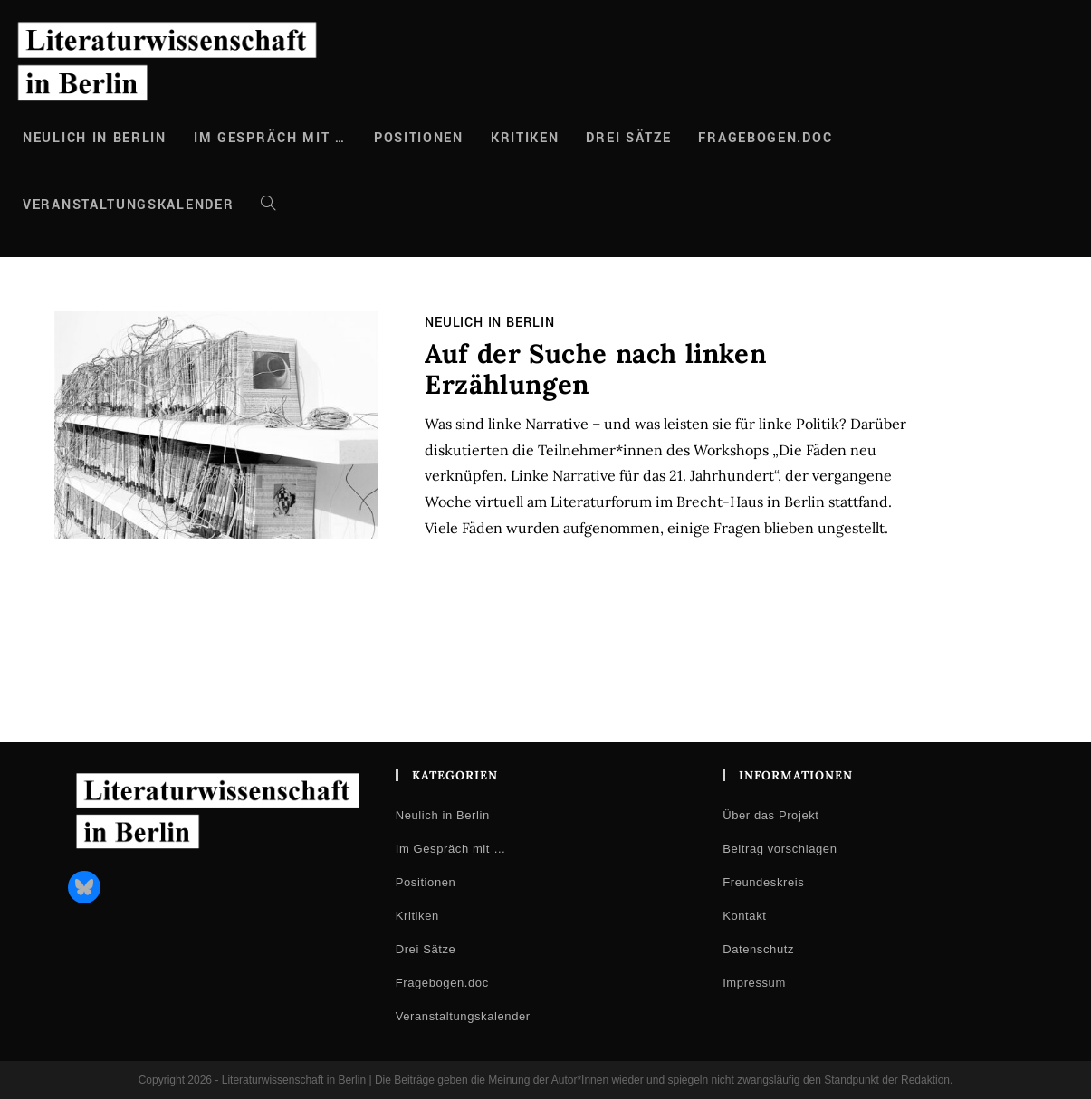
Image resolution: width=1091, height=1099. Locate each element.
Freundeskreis (763, 882)
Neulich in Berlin (490, 322)
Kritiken (417, 915)
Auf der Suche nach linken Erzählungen (595, 369)
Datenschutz (758, 949)
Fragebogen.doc (442, 982)
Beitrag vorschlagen (780, 848)
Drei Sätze (426, 949)
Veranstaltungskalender (463, 1016)
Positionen (426, 882)
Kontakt (744, 915)
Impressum (754, 982)
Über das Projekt (770, 815)
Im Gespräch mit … (451, 848)
